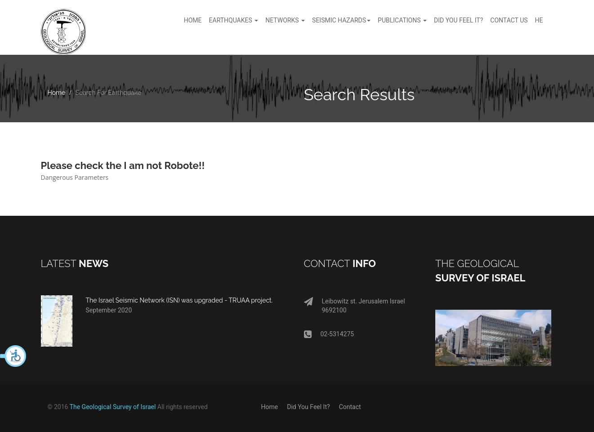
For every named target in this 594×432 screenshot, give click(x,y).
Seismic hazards (341, 20)
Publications (402, 20)
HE (539, 20)
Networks (285, 20)
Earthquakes (234, 20)
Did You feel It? (458, 20)
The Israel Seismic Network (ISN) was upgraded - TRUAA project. (179, 300)
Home (193, 20)
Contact (350, 406)
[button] (13, 356)
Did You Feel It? (308, 406)
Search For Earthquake (108, 92)
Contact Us (508, 20)
